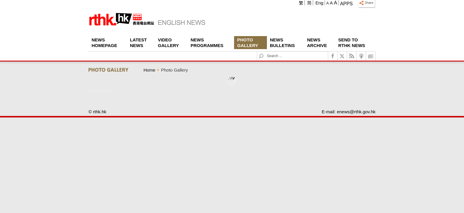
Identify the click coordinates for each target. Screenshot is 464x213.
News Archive (317, 42)
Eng (319, 2)
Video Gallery (168, 42)
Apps (346, 3)
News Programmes (207, 42)
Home (149, 69)
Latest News (138, 42)
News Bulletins (282, 42)
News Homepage (104, 42)
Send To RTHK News (351, 42)
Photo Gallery (247, 42)
